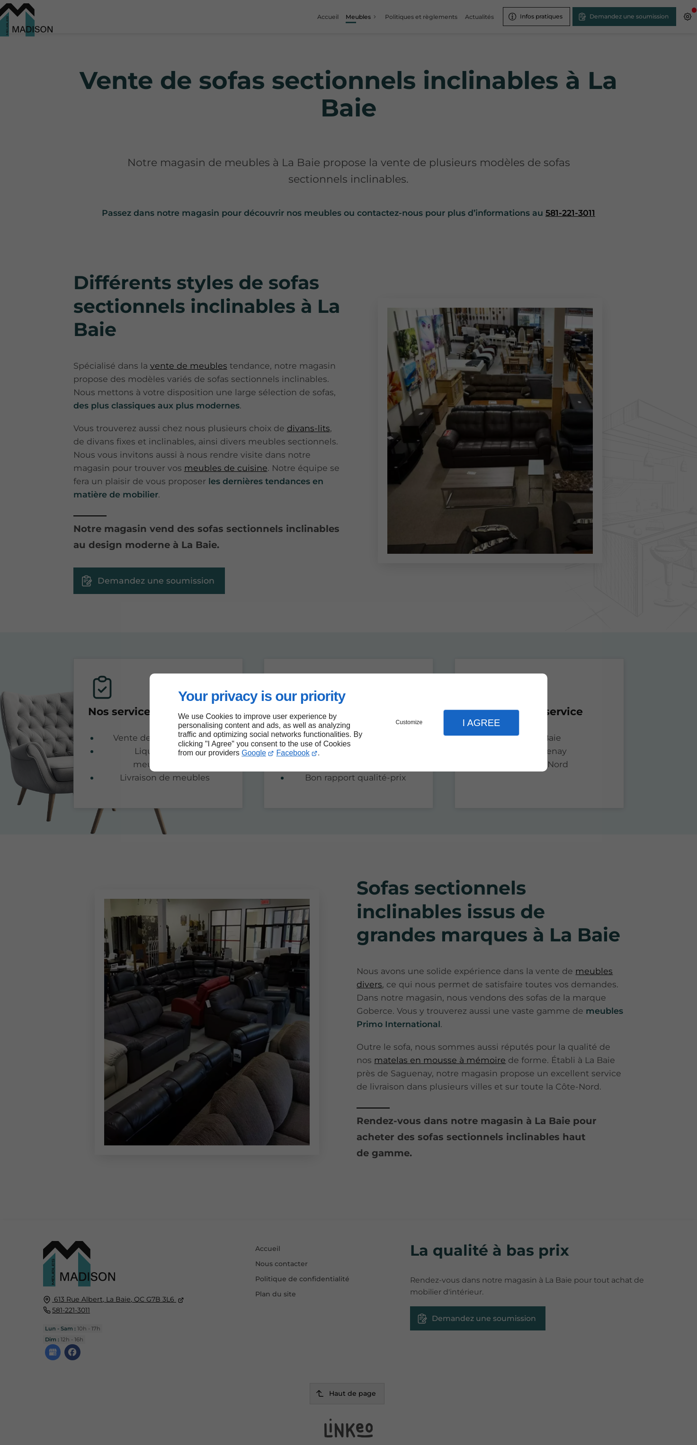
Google (253, 753)
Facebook (293, 753)
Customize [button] (409, 722)
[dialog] (348, 722)
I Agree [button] (481, 723)
